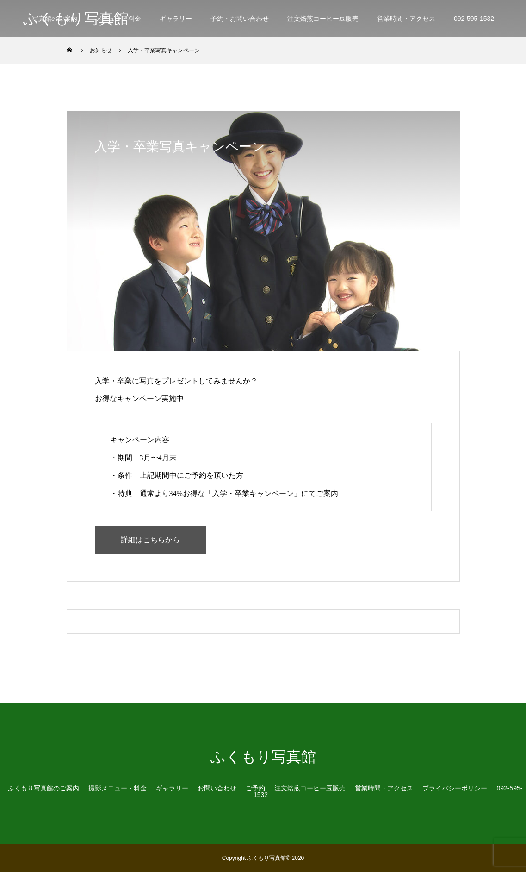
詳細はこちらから (150, 540)
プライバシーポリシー (454, 788)
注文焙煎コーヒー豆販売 (323, 18)
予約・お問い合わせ (239, 18)
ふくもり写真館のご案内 (43, 788)
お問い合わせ (217, 788)
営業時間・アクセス (406, 18)
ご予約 (255, 788)
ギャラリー (176, 18)
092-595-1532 (474, 18)
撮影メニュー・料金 (117, 788)
